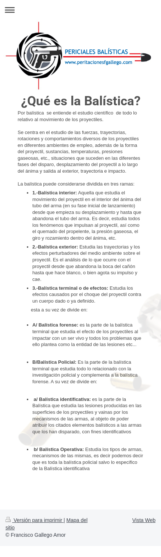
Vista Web (143, 520)
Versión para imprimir (35, 520)
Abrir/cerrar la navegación (80, 10)
